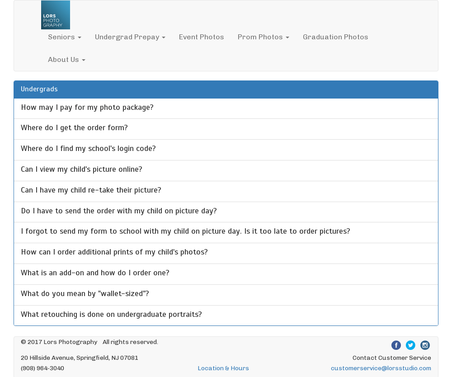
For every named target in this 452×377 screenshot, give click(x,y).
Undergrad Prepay (130, 37)
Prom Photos (263, 37)
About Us (66, 59)
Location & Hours (223, 368)
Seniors (64, 37)
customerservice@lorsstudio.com (381, 368)
